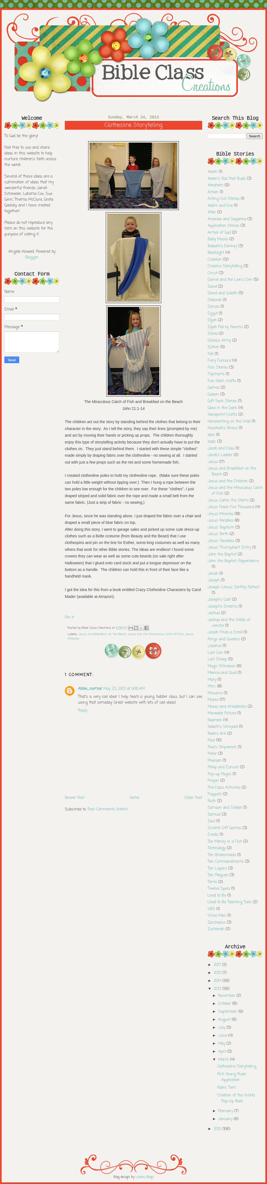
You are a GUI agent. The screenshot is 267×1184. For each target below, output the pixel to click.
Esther (213, 347)
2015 (218, 973)
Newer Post (74, 798)
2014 (218, 981)
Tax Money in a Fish (225, 842)
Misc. (212, 686)
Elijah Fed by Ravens (225, 327)
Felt (210, 354)
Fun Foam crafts (222, 381)
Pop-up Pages (219, 774)
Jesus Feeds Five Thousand (231, 507)
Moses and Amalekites (227, 707)
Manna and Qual (222, 673)
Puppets (215, 794)
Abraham (215, 185)
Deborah (215, 300)
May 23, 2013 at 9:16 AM (124, 689)
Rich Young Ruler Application (231, 1077)
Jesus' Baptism (221, 527)
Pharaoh (214, 761)
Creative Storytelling (225, 266)
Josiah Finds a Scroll (225, 632)
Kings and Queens (224, 639)
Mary (212, 680)
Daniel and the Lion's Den (230, 280)
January (226, 1119)
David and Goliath (222, 293)
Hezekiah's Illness (223, 428)
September (228, 1012)
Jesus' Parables (221, 541)
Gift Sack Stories (222, 401)
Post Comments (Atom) (108, 809)
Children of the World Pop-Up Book (236, 1098)
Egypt (213, 314)
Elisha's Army (219, 341)
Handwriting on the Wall (229, 421)
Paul (211, 740)
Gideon (213, 395)
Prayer (213, 781)
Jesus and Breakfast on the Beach (102, 634)
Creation (215, 260)
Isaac (212, 442)
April (222, 1052)
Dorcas (213, 307)
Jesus (213, 462)
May (222, 1044)
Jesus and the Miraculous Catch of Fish (155, 634)
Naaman (215, 720)
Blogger (31, 257)
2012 (218, 1129)
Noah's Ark (217, 734)
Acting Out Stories (224, 199)
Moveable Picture (222, 713)
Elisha (213, 334)
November (227, 996)
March (224, 1060)
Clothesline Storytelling (236, 1066)
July (222, 1028)
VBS (211, 909)
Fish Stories (218, 368)
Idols (211, 435)
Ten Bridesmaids (222, 855)
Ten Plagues (218, 875)
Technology (217, 848)
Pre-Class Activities (224, 788)
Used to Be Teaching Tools (230, 902)
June (223, 1036)
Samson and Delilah (225, 808)
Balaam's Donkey (222, 246)
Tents (212, 882)
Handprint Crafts (222, 415)
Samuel (214, 815)
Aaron (213, 172)
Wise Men (217, 916)
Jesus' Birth (218, 534)
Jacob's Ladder (220, 455)
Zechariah (216, 929)
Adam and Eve (220, 206)
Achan (213, 192)
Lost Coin (215, 653)
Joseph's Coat (219, 600)
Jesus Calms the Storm (228, 500)
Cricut (213, 273)
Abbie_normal (90, 689)
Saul (211, 821)
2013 (218, 989)
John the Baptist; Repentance (233, 561)
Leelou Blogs (145, 1177)
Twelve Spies (219, 889)
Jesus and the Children (228, 481)
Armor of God (219, 233)
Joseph (214, 580)
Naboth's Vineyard (223, 727)
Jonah (213, 574)
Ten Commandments (226, 862)
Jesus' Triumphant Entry (229, 548)
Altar (212, 212)
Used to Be (217, 896)
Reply (82, 711)
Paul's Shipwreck (222, 747)
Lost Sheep (217, 659)
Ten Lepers (217, 869)
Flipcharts (216, 374)
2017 (218, 965)
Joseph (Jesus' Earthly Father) (234, 587)
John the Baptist (222, 554)
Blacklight (216, 253)
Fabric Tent (226, 1088)
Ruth (212, 801)
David (212, 287)
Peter (212, 754)
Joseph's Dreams (222, 606)
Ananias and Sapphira (227, 219)
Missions (215, 693)
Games (213, 388)
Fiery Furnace (219, 361)
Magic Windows (221, 666)
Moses (213, 700)
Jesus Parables (220, 521)
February (226, 1111)
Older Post (193, 798)
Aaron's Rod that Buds (227, 179)
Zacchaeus (217, 923)
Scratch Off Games (224, 828)
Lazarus (214, 646)
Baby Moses (218, 239)
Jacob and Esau (221, 448)
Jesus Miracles (220, 514)
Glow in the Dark (222, 408)
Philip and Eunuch (223, 767)
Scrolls (213, 835)
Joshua (214, 613)
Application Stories (223, 226)
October (225, 1004)
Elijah (212, 320)
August (225, 1020)
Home (134, 798)
